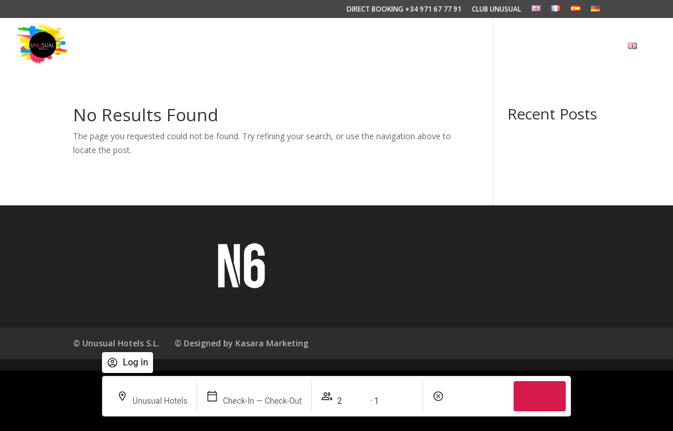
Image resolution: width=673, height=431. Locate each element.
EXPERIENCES (311, 46)
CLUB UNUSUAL (496, 10)
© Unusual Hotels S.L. (116, 343)
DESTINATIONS (507, 46)
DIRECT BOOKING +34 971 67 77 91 (404, 10)
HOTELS (438, 46)
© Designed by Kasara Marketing (241, 343)
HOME (255, 46)
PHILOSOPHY (379, 46)
